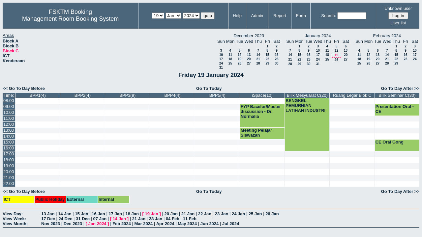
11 (230, 55)
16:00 (8, 147)
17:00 (8, 153)
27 (249, 63)
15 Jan (81, 213)
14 (258, 55)
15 (267, 55)
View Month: (15, 223)
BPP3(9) (127, 95)
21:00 (8, 177)
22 (267, 59)
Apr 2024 (165, 223)
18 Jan (131, 213)
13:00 (8, 130)
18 (230, 59)
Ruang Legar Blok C (352, 95)
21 (258, 59)
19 (239, 59)
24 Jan (238, 213)
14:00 (8, 136)
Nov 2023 (50, 223)
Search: (328, 15)
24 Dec (66, 218)
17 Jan (115, 213)
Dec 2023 (73, 223)
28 (258, 63)
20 (249, 59)
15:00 (8, 142)
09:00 (8, 106)
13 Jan (47, 213)
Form (301, 15)
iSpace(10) (262, 95)
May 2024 (187, 223)
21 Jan (188, 213)
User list (398, 22)
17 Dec (48, 218)
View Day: (13, 213)
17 (221, 59)
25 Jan (255, 213)
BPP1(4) (38, 95)
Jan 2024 (97, 223)
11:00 (8, 118)
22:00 (8, 183)
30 (276, 63)
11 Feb (189, 218)
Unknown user (398, 8)
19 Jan (151, 213)
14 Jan (64, 213)
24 (221, 63)
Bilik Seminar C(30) (396, 95)
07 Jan (99, 218)
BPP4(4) (172, 95)
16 (276, 55)
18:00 (8, 159)
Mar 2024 (143, 223)
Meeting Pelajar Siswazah (256, 133)
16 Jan (98, 213)
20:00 (8, 171)
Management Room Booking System (70, 18)
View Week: (14, 218)
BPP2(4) (83, 95)
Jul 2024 (230, 223)
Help (237, 15)
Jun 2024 (209, 223)
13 (249, 55)
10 (221, 55)
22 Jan (204, 213)
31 (221, 67)
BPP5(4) (217, 95)
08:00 (8, 100)
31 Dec (83, 218)
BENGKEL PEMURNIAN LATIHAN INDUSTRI (305, 105)
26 (239, 63)
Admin (257, 15)
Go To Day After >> (400, 88)
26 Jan (272, 213)
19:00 (8, 165)
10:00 (8, 112)
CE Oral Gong (390, 142)
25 (230, 63)
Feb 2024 (121, 223)
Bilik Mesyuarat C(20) (307, 95)
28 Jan (155, 218)
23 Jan (221, 213)
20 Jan (171, 213)
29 (267, 63)
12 (239, 55)
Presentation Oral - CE (395, 109)
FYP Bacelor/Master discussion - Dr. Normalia (261, 111)
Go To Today (209, 88)
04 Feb (172, 218)
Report (279, 15)
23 (276, 59)
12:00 (8, 124)
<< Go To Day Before (24, 88)
